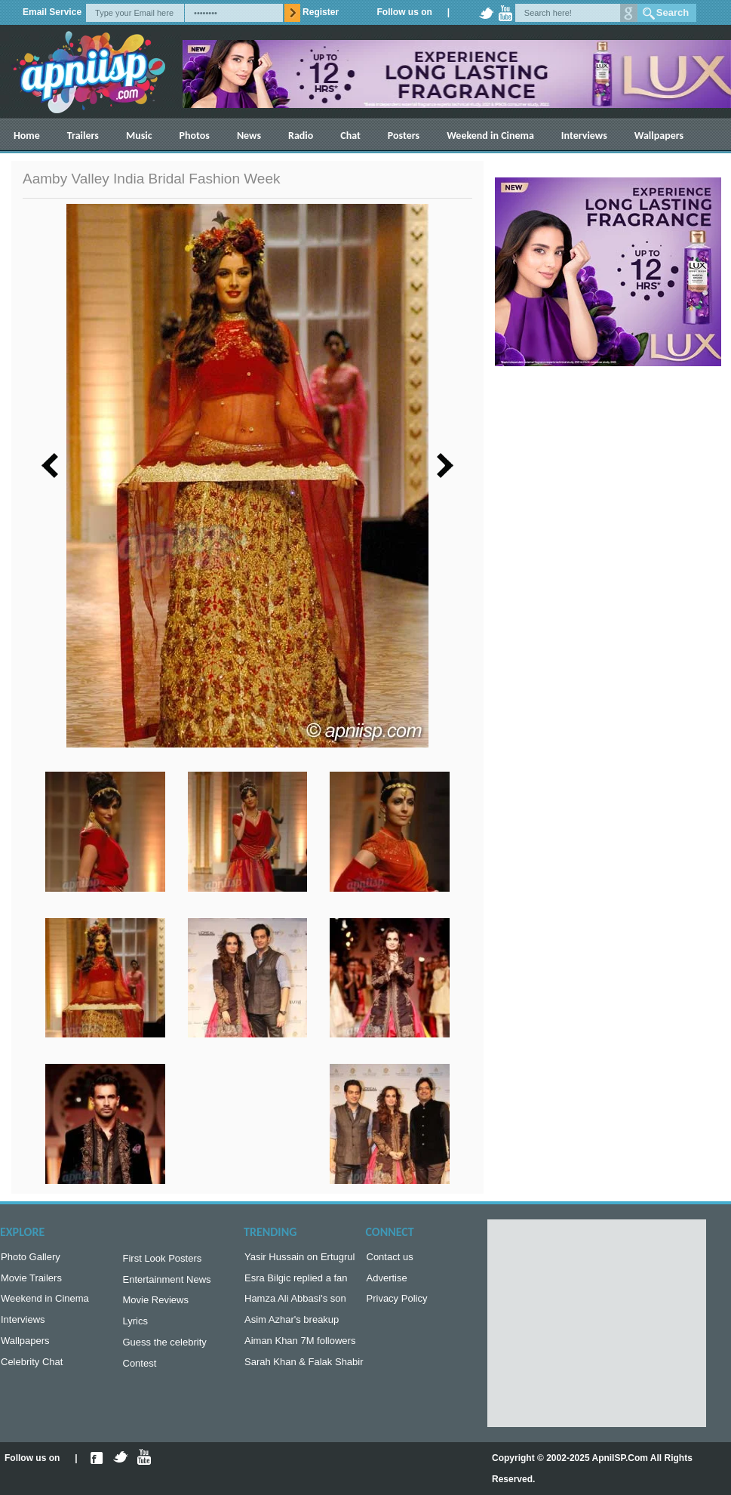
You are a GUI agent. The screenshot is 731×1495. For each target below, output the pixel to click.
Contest (140, 1372)
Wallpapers (658, 135)
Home (27, 135)
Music (139, 135)
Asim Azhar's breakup (291, 1325)
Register (321, 12)
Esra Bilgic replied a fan (296, 1281)
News (249, 135)
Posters (403, 135)
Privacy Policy (397, 1303)
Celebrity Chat (32, 1370)
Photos (195, 135)
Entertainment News (167, 1282)
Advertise (387, 1281)
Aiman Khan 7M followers (299, 1348)
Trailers (83, 135)
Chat (350, 135)
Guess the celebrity (165, 1349)
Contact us (390, 1258)
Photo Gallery (30, 1258)
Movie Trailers (31, 1281)
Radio (300, 135)
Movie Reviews (156, 1304)
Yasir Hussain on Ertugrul (299, 1258)
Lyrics (135, 1327)
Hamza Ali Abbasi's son (295, 1303)
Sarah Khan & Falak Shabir (304, 1370)
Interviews (584, 135)
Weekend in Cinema (490, 135)
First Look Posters (162, 1259)
